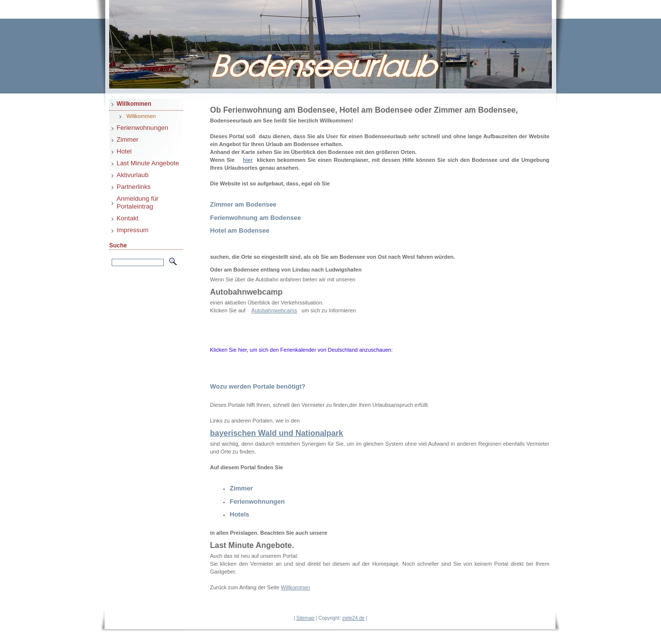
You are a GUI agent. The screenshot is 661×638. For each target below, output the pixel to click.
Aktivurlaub (133, 175)
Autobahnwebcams (274, 310)
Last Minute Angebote (148, 163)
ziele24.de (353, 618)
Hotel (124, 151)
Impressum (133, 230)
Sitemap (306, 618)
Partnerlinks (133, 186)
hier (248, 160)
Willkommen (134, 103)
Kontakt (128, 218)
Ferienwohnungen (142, 127)
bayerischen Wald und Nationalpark (276, 433)
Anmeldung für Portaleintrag (137, 202)
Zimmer (127, 139)
